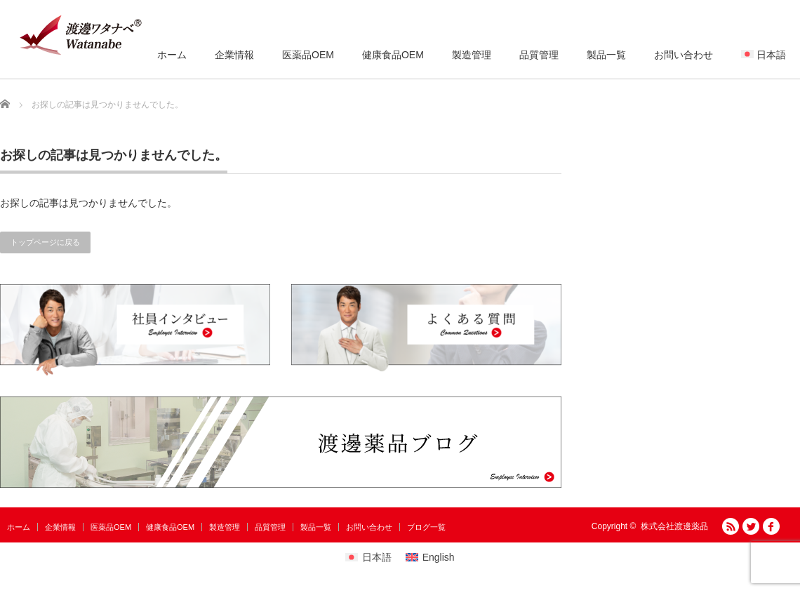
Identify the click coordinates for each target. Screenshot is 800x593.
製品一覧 (606, 54)
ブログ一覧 (426, 527)
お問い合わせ (683, 54)
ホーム (172, 54)
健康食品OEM (393, 54)
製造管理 (471, 54)
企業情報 (234, 54)
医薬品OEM (308, 54)
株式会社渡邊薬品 (674, 526)
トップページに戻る (45, 242)
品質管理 (539, 54)
